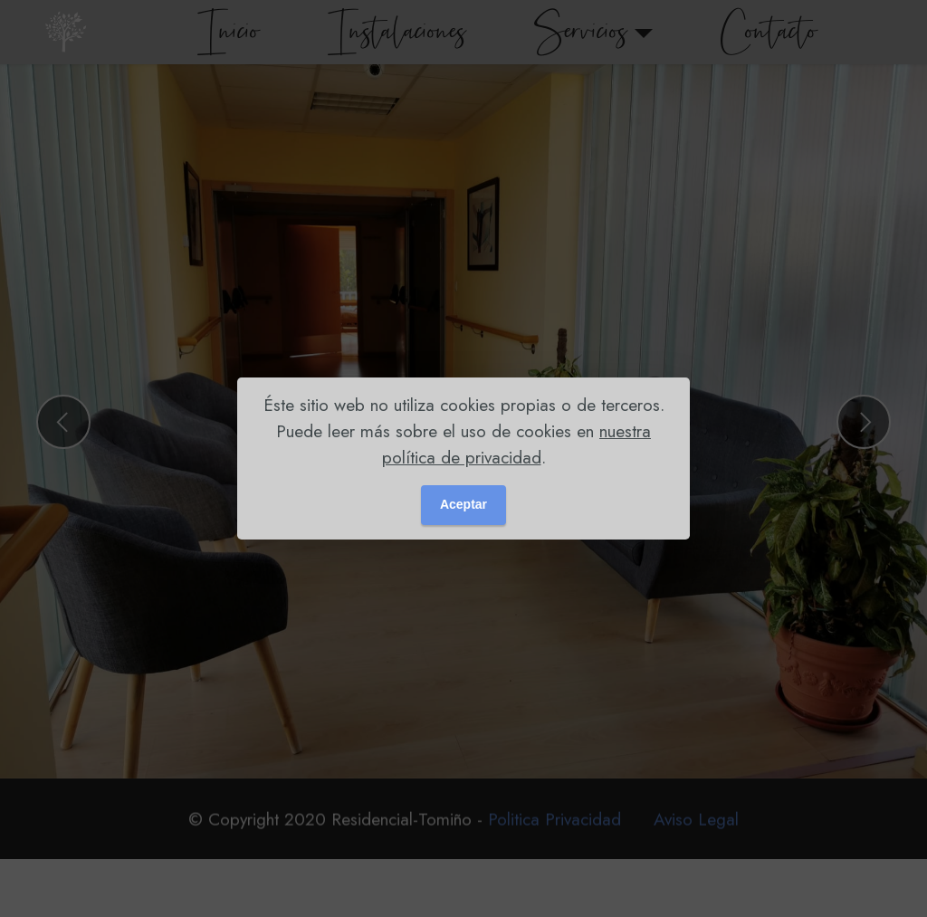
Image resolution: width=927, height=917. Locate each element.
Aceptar (463, 504)
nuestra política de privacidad (517, 444)
